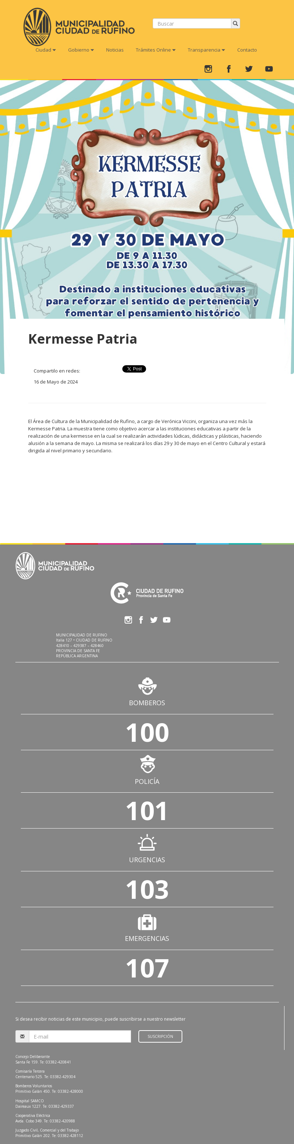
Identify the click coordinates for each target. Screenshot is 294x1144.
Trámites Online (156, 49)
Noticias (115, 49)
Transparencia (206, 49)
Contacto (247, 49)
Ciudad (46, 49)
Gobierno (81, 49)
